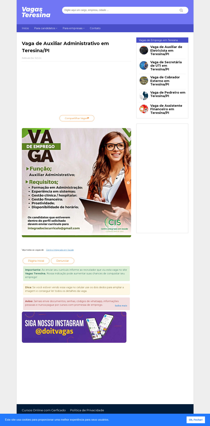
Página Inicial (36, 260)
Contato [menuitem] (95, 28)
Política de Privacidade (87, 410)
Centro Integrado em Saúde (60, 250)
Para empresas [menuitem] (72, 28)
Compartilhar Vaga (77, 118)
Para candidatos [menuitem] (44, 28)
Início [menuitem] (25, 28)
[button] (110, 420)
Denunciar (62, 260)
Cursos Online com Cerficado (44, 410)
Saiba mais (121, 305)
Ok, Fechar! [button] (196, 419)
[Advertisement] (76, 89)
